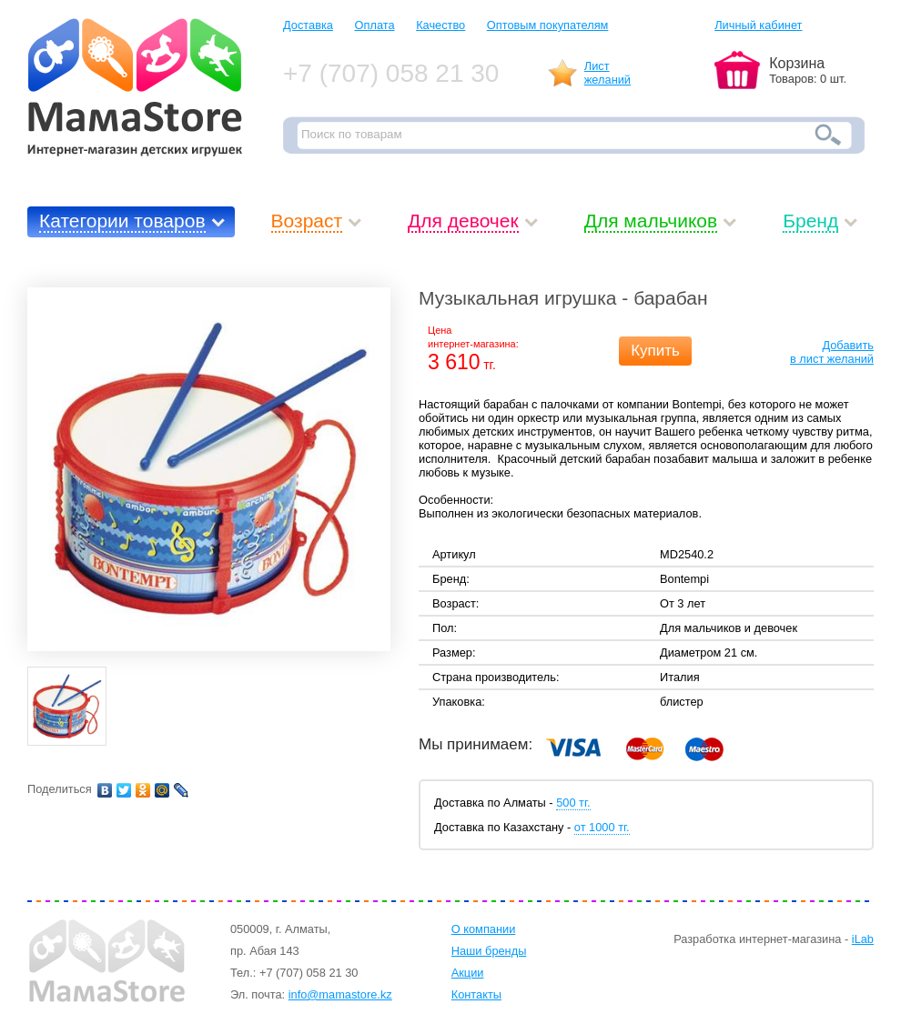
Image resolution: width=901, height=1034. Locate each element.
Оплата (375, 25)
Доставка (308, 25)
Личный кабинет (758, 25)
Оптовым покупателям (548, 25)
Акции (467, 972)
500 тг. (573, 802)
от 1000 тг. (602, 827)
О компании (483, 929)
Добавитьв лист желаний (832, 352)
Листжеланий (607, 72)
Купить (655, 350)
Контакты (476, 994)
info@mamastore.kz (340, 994)
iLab (863, 939)
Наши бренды (489, 951)
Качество (440, 25)
